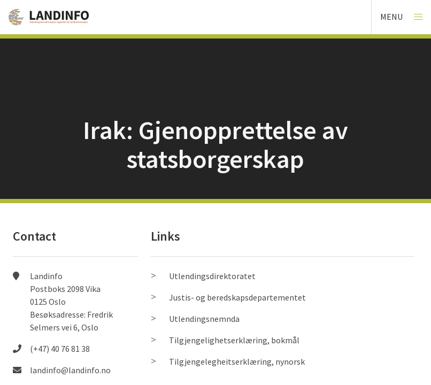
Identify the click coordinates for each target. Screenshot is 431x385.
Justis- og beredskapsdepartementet (237, 297)
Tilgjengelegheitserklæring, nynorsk (237, 361)
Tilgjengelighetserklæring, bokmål (234, 340)
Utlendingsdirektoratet (212, 276)
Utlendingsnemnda (204, 318)
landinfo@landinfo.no (70, 370)
